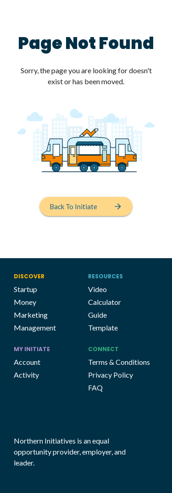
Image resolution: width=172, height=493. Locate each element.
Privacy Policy (110, 374)
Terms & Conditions (119, 362)
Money (25, 302)
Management (35, 327)
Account (27, 362)
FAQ (95, 387)
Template (103, 327)
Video (97, 289)
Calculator (104, 302)
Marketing (31, 314)
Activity (26, 374)
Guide (97, 314)
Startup (25, 289)
